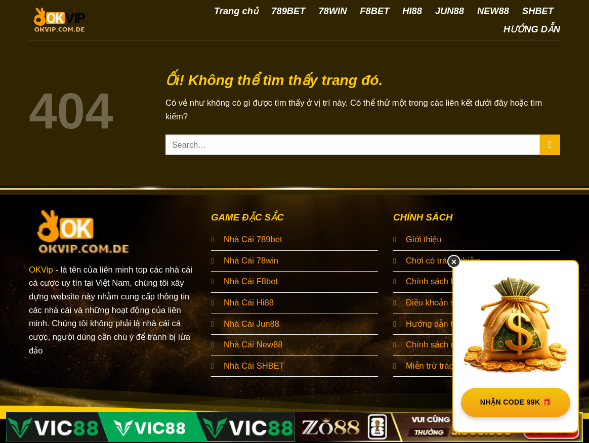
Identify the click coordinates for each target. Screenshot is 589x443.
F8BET (374, 11)
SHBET (538, 11)
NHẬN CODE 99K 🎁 (516, 402)
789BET (288, 11)
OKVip (41, 270)
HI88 (412, 11)
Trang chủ (236, 11)
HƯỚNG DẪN (531, 29)
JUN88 (449, 11)
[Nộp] (550, 145)
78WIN (332, 11)
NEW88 (493, 11)
